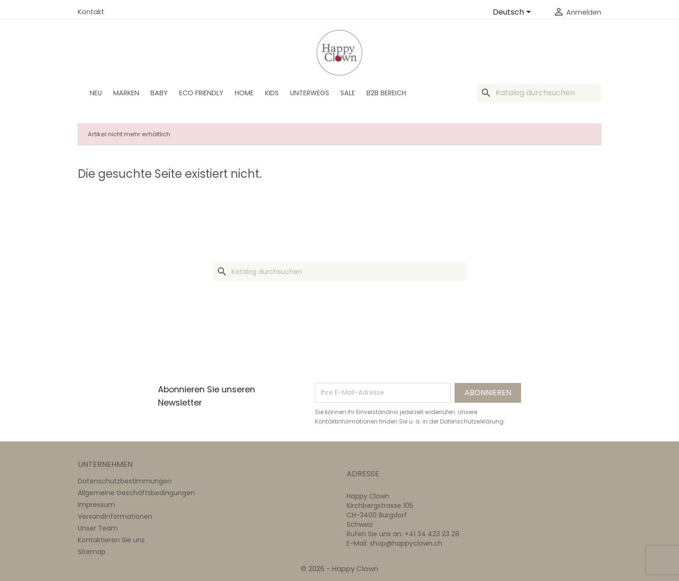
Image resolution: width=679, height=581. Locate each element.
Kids (272, 93)
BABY (159, 93)
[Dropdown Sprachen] (513, 12)
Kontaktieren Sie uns (111, 540)
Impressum (96, 504)
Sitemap (92, 551)
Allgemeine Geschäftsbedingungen (136, 493)
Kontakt (91, 12)
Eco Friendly (201, 93)
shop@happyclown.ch (406, 543)
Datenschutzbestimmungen (125, 481)
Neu (96, 93)
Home (244, 93)
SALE (347, 93)
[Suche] (539, 92)
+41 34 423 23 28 (432, 534)
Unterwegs (309, 93)
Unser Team (98, 528)
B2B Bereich (386, 93)
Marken (126, 93)
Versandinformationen (115, 516)
